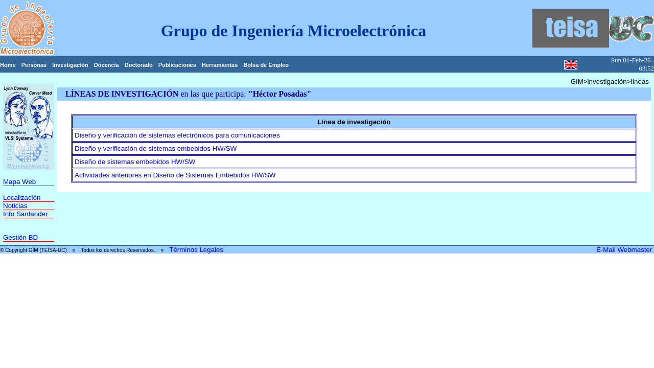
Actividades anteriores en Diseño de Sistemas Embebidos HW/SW (175, 175)
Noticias (15, 206)
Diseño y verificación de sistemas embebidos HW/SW (156, 148)
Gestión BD (20, 237)
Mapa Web (19, 182)
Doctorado (139, 65)
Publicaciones (177, 65)
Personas (34, 65)
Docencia (106, 65)
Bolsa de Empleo (266, 65)
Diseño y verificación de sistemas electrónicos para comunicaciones (177, 135)
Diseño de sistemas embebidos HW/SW (135, 162)
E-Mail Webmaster (625, 250)
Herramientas (220, 65)
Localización (21, 197)
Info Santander (25, 214)
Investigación (70, 65)
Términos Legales (196, 250)
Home (8, 65)
